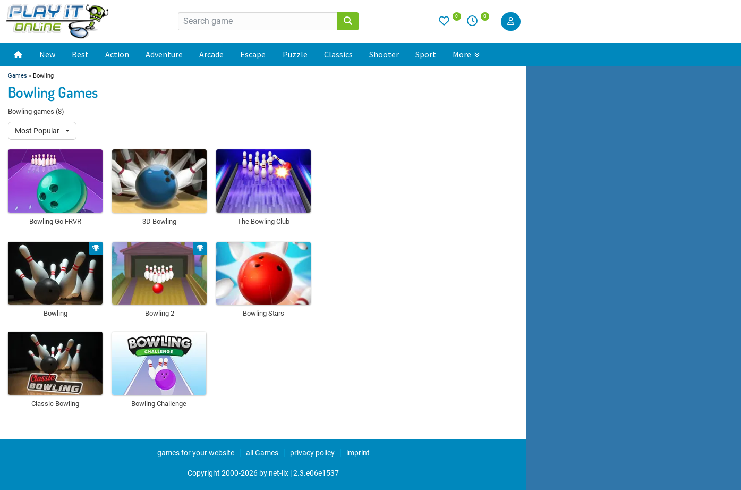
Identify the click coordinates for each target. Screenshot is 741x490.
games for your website (195, 453)
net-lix (278, 473)
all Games (262, 453)
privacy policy (312, 453)
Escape (253, 54)
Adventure (164, 54)
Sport (425, 54)
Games (17, 75)
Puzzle (295, 54)
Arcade (211, 54)
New (47, 54)
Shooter (384, 54)
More (466, 54)
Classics (338, 54)
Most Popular (38, 130)
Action (117, 54)
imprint (358, 453)
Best (80, 54)
